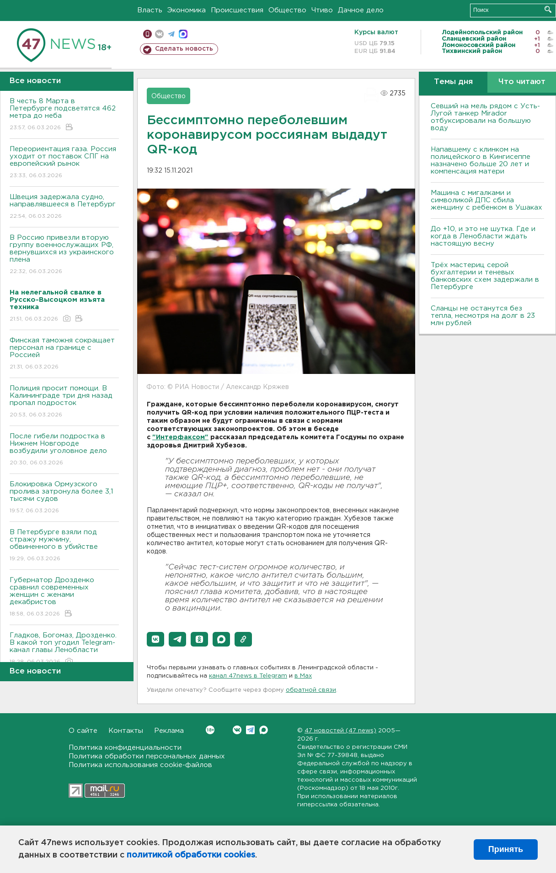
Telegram (250, 730)
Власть (149, 10)
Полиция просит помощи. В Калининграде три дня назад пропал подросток (64, 402)
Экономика (186, 10)
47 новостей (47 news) (340, 730)
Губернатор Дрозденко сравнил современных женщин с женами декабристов (64, 597)
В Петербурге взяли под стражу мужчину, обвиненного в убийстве (64, 546)
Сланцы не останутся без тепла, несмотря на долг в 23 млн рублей (483, 315)
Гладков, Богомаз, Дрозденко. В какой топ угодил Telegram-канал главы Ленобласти (64, 649)
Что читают (521, 82)
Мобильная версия (147, 34)
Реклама (169, 731)
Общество (287, 10)
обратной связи (311, 690)
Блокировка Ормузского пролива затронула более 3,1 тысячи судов (64, 498)
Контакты (125, 731)
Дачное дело (361, 10)
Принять (505, 849)
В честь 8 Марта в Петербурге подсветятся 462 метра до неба (64, 114)
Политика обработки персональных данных (147, 756)
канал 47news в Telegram (248, 675)
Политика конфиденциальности (125, 748)
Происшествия (237, 10)
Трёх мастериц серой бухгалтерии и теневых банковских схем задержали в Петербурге (485, 276)
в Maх (303, 675)
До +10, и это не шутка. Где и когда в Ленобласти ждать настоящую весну (483, 236)
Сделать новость (184, 49)
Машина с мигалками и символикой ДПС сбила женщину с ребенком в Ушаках (486, 200)
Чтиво (322, 10)
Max (263, 730)
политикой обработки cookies (191, 855)
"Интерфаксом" (180, 437)
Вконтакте (210, 730)
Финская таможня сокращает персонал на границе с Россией (64, 354)
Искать (548, 9)
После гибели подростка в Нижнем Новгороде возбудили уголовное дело (64, 450)
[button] (155, 639)
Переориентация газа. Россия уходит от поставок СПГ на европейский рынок (64, 162)
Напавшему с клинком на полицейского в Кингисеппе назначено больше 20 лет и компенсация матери (480, 160)
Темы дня (453, 82)
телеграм (171, 34)
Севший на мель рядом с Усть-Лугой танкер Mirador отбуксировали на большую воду (485, 117)
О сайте (83, 731)
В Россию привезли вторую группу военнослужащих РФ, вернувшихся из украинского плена (64, 255)
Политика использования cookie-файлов (140, 765)
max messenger (183, 34)
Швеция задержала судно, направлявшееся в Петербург (64, 207)
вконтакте (159, 34)
